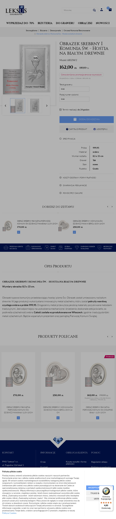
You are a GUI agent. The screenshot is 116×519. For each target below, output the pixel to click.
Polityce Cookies (9, 513)
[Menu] (111, 487)
